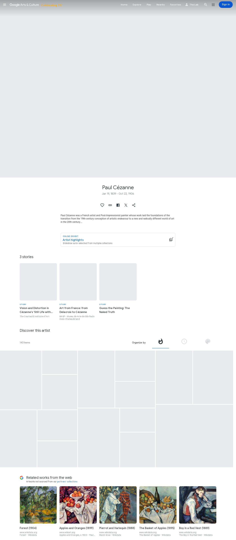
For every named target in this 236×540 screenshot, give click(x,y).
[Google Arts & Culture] (35, 4)
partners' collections (67, 481)
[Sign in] (226, 4)
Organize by (139, 342)
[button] (5, 5)
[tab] (160, 342)
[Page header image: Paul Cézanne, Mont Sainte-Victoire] (118, 89)
